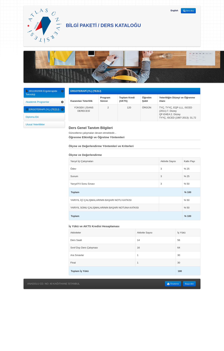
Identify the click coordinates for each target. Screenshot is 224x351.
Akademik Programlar (37, 101)
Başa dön (189, 284)
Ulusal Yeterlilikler (35, 124)
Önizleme (173, 284)
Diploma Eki (32, 116)
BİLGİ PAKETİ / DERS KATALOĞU (84, 26)
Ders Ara (188, 11)
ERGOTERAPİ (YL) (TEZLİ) (42, 109)
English (174, 10)
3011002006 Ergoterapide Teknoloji (41, 93)
